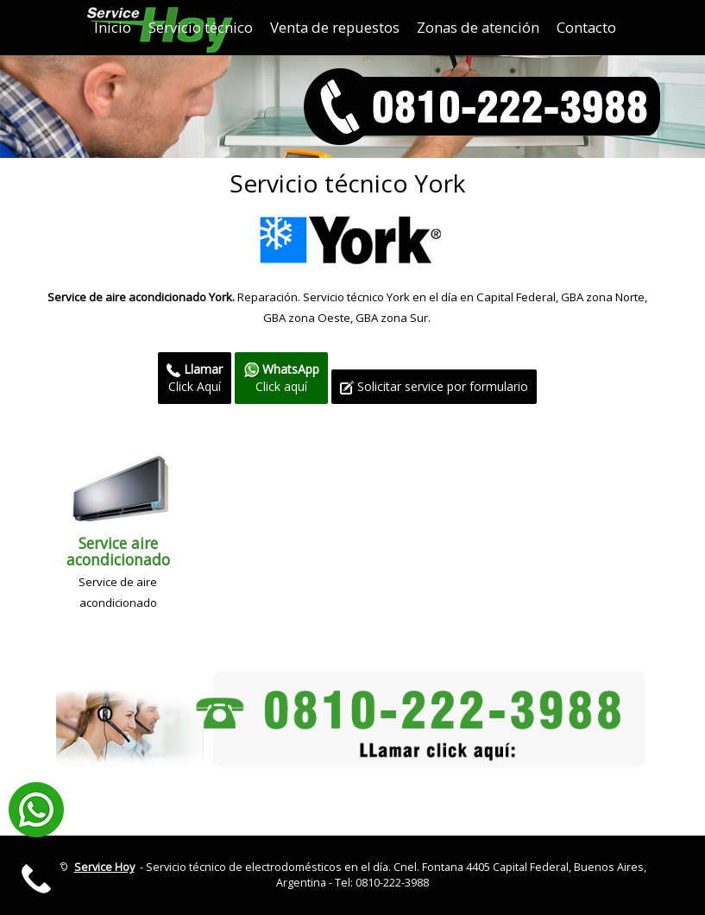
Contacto (586, 27)
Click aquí (281, 377)
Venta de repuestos (335, 27)
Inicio (112, 27)
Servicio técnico (200, 27)
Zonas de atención (478, 27)
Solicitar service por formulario (434, 386)
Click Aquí (195, 377)
